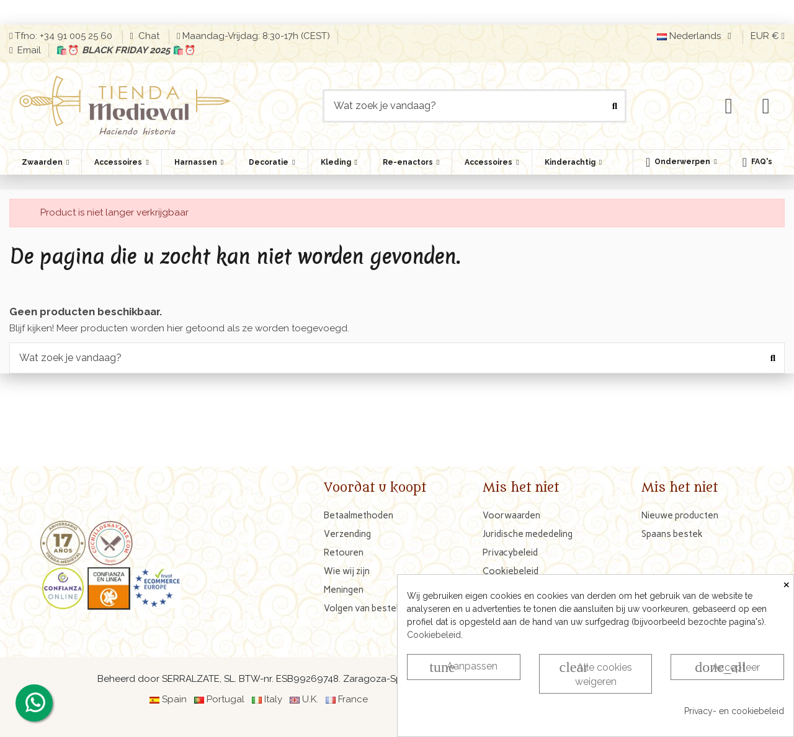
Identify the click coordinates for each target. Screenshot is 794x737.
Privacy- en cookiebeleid (734, 711)
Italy (273, 699)
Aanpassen (463, 667)
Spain (174, 699)
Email (28, 50)
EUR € (768, 35)
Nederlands (696, 35)
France (353, 699)
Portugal (225, 699)
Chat (149, 35)
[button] (681, 162)
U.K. (310, 699)
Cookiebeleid (434, 635)
